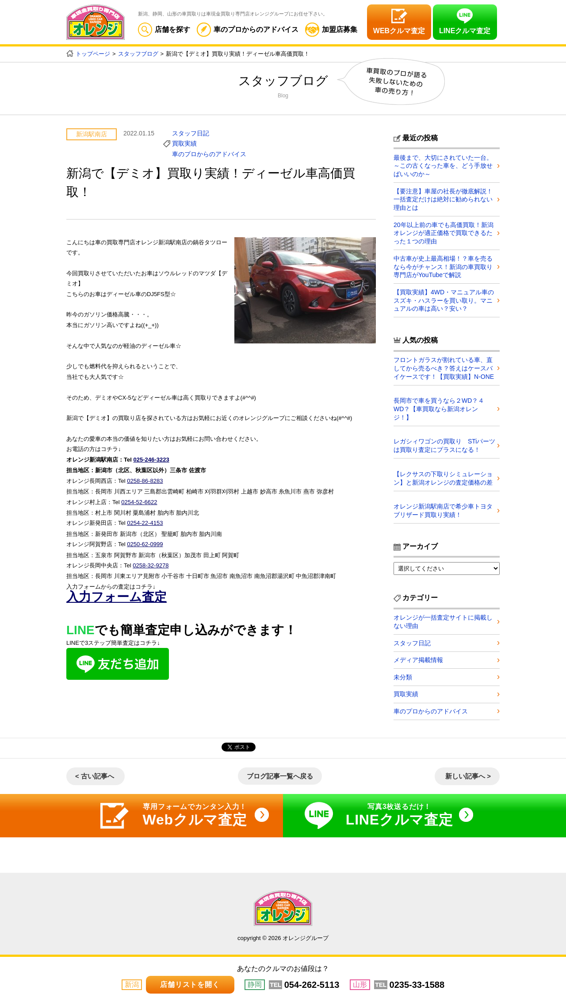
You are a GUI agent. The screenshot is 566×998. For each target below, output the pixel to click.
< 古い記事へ (94, 775)
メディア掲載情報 (418, 658)
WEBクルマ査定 (399, 31)
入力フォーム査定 (116, 594)
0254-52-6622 (139, 500)
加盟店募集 (331, 29)
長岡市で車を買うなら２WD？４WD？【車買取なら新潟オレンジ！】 (439, 407)
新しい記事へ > (468, 775)
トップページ (93, 53)
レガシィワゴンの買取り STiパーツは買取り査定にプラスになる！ (441, 443)
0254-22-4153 (145, 521)
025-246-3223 (151, 459)
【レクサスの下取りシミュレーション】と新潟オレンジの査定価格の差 (443, 476)
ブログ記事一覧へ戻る (280, 775)
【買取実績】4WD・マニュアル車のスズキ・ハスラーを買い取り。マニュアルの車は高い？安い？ (444, 299)
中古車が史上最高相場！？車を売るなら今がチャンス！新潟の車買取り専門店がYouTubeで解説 (443, 265)
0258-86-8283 (145, 479)
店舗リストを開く (189, 984)
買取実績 (184, 143)
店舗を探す (164, 29)
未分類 (403, 676)
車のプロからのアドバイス (247, 29)
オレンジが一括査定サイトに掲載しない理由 (443, 620)
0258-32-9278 (150, 562)
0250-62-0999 (145, 542)
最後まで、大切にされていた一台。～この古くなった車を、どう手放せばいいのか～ (443, 165)
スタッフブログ (138, 53)
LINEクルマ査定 (464, 31)
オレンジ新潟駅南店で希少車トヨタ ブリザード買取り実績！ (446, 508)
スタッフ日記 (190, 132)
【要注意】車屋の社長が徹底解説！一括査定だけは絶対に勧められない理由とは (443, 198)
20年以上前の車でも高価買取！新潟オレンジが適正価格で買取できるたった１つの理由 (443, 232)
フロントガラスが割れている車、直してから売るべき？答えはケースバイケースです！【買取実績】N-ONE (444, 366)
